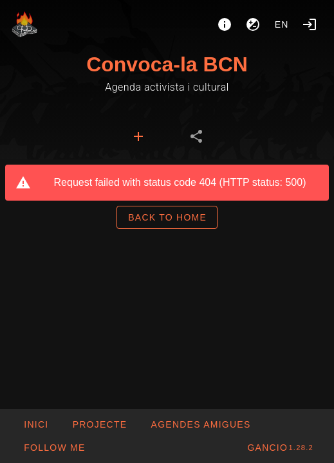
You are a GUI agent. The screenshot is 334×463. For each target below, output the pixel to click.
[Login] (309, 24)
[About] (224, 24)
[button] (200, 424)
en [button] (282, 24)
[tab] (138, 136)
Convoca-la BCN (167, 64)
